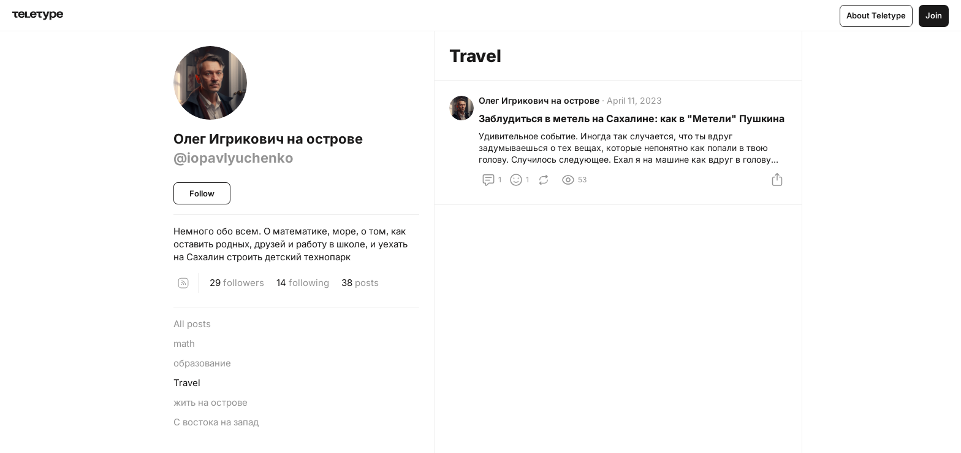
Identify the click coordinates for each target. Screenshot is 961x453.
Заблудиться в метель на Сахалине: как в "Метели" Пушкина (631, 118)
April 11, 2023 (634, 100)
